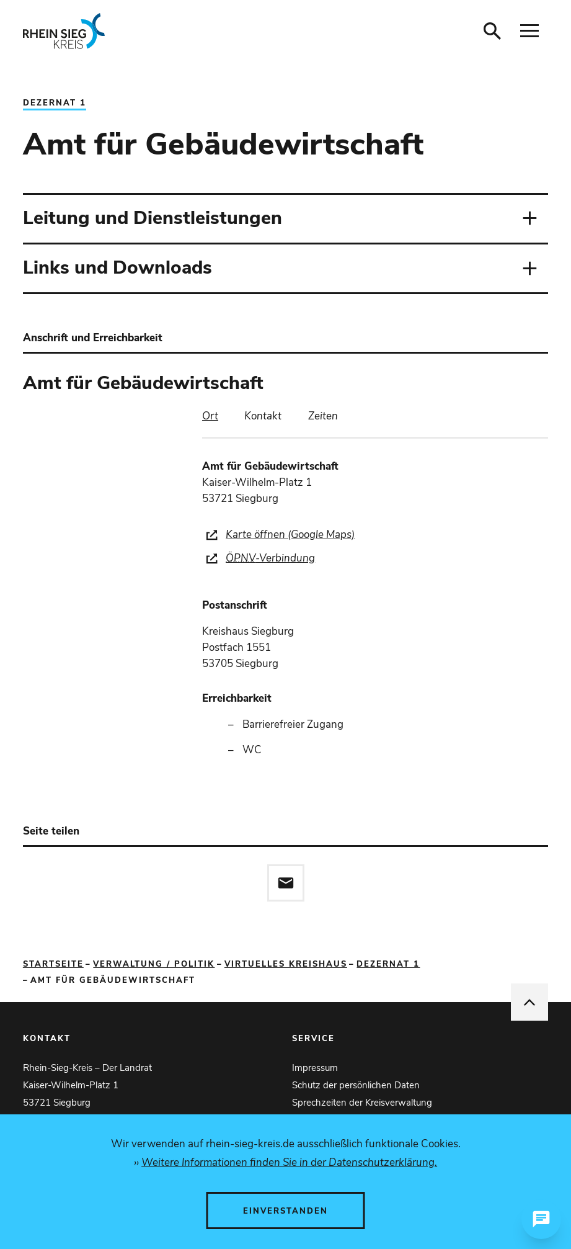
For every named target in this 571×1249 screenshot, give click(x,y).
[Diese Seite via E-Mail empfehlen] (285, 883)
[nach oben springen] (529, 1002)
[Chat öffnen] (541, 1219)
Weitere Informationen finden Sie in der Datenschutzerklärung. (289, 1162)
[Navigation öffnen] (529, 31)
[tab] (210, 416)
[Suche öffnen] (492, 31)
